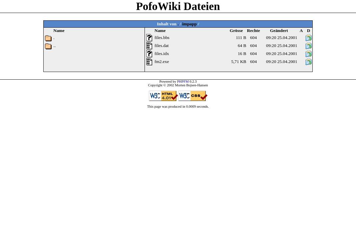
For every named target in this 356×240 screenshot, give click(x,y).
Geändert (279, 30)
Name (160, 30)
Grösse (236, 30)
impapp (189, 23)
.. (54, 45)
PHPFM (183, 81)
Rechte (253, 30)
